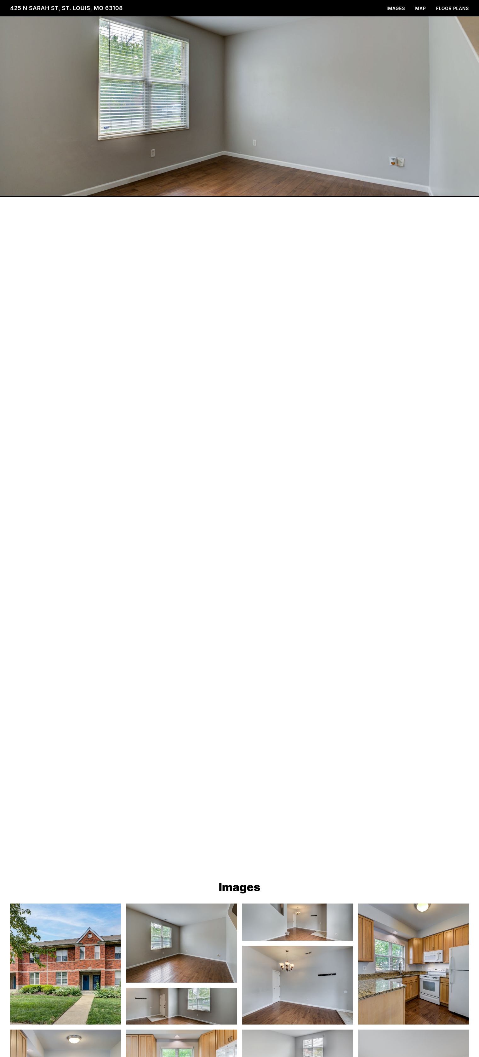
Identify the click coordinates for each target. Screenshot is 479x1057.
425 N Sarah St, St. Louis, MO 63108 (66, 8)
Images (396, 8)
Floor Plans (452, 8)
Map (420, 8)
